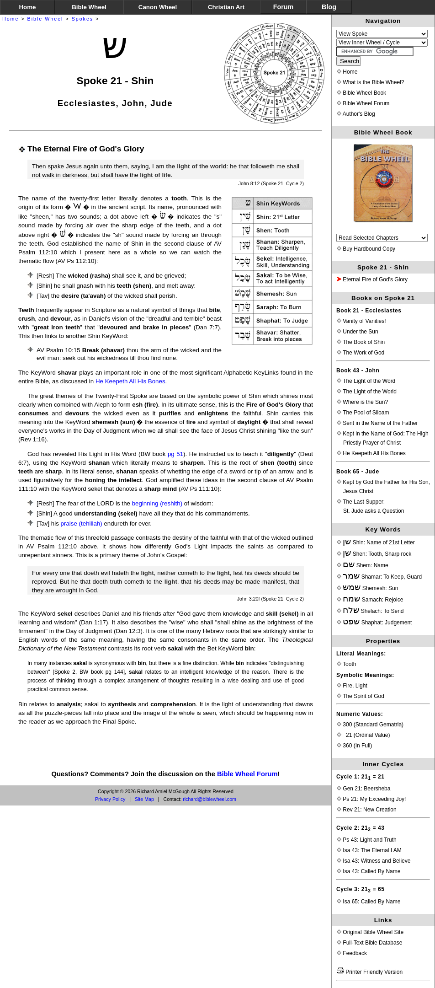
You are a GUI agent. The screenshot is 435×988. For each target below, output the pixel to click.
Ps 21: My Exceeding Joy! (371, 799)
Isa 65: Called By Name (368, 901)
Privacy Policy (110, 799)
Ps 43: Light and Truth (367, 840)
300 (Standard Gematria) (370, 724)
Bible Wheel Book (361, 93)
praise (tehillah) (81, 523)
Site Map (144, 799)
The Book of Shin (361, 342)
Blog (329, 7)
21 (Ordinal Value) (363, 735)
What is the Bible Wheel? (370, 82)
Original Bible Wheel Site (370, 932)
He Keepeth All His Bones (130, 381)
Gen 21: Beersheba (363, 788)
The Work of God (360, 352)
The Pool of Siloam (363, 412)
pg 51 (175, 454)
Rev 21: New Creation (367, 809)
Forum (283, 7)
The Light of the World (367, 391)
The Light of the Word (366, 381)
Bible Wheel (45, 18)
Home (10, 18)
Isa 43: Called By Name (368, 871)
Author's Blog (356, 114)
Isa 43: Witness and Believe (373, 861)
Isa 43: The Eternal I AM (369, 850)
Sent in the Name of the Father (377, 423)
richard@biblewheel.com (209, 799)
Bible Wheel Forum (247, 774)
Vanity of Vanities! (361, 321)
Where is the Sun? (362, 402)
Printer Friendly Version (370, 972)
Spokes (83, 18)
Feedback (352, 953)
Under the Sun (357, 331)
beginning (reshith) (157, 503)
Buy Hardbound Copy (366, 249)
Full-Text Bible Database (369, 943)
